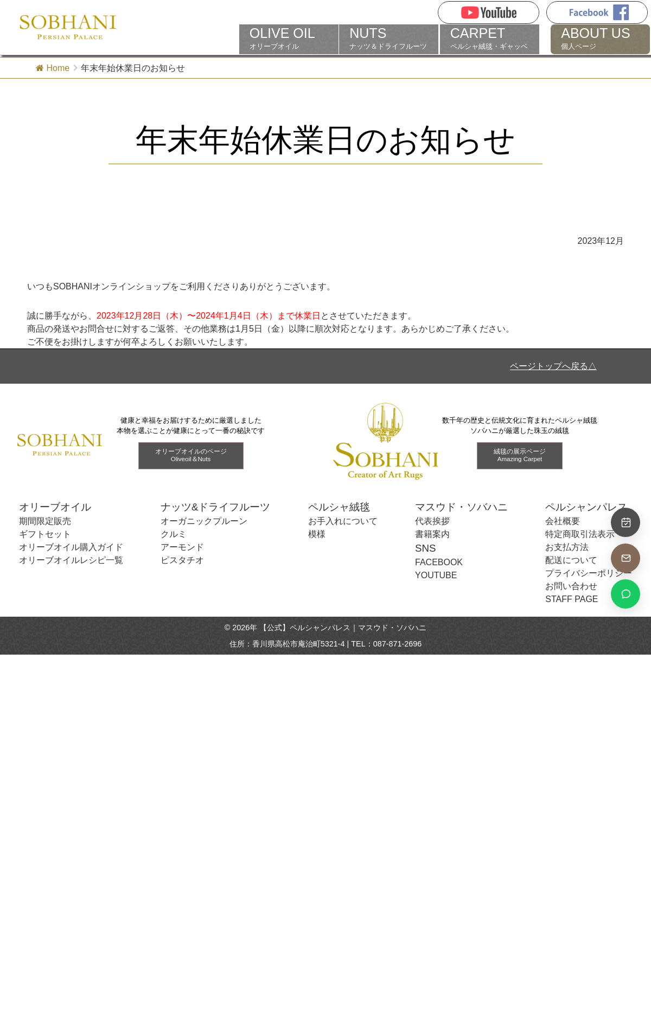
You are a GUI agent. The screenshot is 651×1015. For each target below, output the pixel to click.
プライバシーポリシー (588, 573)
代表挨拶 (432, 521)
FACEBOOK (439, 562)
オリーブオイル (289, 38)
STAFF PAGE (571, 599)
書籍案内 (432, 534)
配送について (571, 560)
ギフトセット (45, 534)
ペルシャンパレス (586, 507)
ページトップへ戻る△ (553, 366)
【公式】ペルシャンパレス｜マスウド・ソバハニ (342, 627)
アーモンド (182, 547)
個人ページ (600, 38)
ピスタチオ (182, 560)
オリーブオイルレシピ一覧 (71, 560)
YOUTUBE (436, 575)
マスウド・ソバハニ (461, 507)
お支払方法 (567, 547)
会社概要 (562, 521)
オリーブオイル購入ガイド (71, 547)
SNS (425, 548)
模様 (317, 534)
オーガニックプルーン (204, 521)
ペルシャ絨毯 (339, 507)
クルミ (174, 534)
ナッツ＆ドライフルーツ (388, 38)
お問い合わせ (571, 586)
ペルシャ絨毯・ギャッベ (489, 38)
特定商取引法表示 (580, 534)
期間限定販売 (45, 521)
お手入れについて (343, 521)
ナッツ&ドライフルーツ (215, 507)
